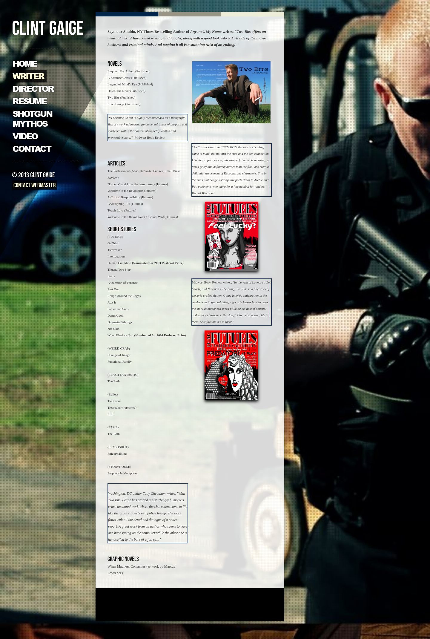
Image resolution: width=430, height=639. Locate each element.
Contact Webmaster (34, 186)
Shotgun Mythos (32, 119)
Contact (32, 149)
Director (33, 89)
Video (25, 136)
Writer (28, 76)
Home (24, 64)
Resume (29, 101)
